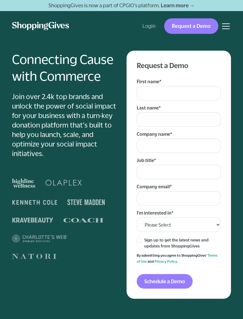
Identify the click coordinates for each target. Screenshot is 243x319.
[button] (224, 26)
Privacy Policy (165, 261)
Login (148, 26)
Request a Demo (191, 26)
